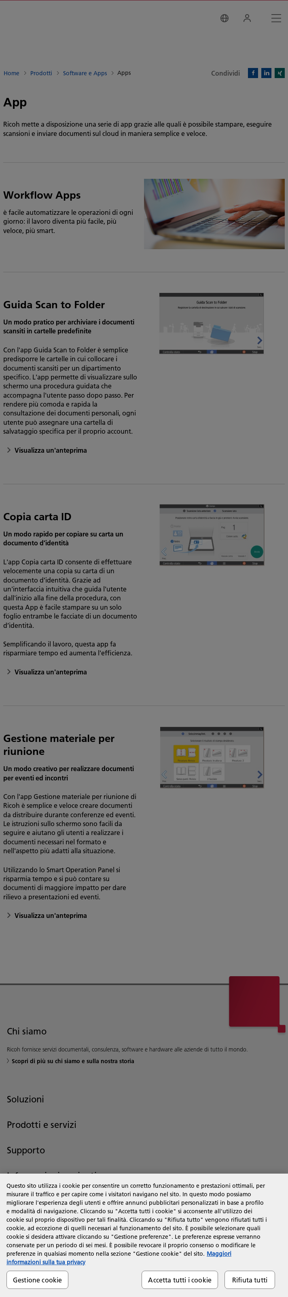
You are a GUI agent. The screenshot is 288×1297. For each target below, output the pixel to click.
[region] (144, 1235)
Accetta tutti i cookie (180, 1280)
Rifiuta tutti (249, 1280)
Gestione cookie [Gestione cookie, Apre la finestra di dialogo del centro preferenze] (37, 1280)
